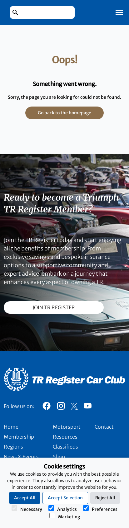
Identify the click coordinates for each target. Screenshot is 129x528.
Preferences (100, 508)
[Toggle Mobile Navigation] (119, 12)
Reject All (105, 498)
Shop (59, 457)
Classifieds (65, 447)
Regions (13, 447)
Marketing (64, 516)
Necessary (27, 508)
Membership (19, 437)
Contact (104, 427)
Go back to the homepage (64, 113)
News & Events (21, 457)
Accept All (24, 498)
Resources (65, 437)
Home (11, 427)
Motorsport (67, 427)
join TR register (53, 307)
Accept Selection (65, 498)
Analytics (62, 508)
